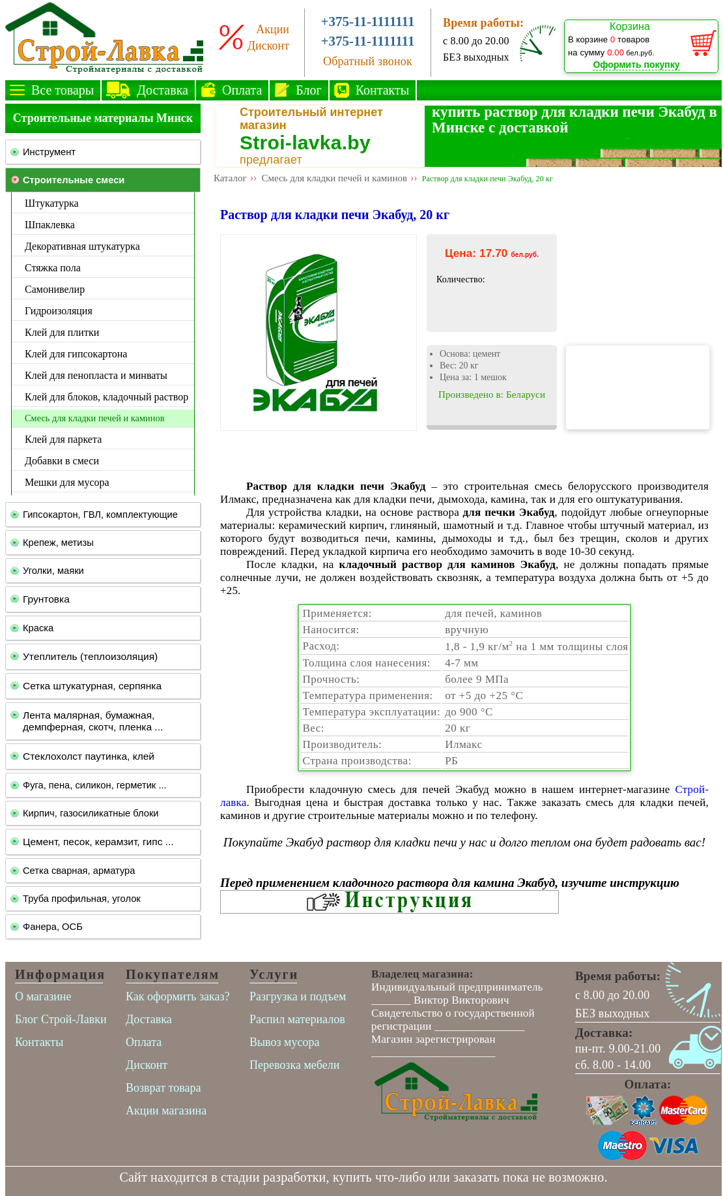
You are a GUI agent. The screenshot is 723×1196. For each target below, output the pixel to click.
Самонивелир (55, 289)
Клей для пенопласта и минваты (96, 375)
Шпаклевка (50, 224)
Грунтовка (46, 599)
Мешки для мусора (67, 482)
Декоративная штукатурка (82, 246)
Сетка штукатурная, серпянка (92, 685)
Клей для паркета (63, 439)
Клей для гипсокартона (76, 353)
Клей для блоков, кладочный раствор (106, 396)
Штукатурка (52, 203)
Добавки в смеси (62, 460)
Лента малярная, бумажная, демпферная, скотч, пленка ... (93, 721)
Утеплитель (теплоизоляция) (90, 656)
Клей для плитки (62, 332)
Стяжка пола (53, 267)
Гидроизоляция (58, 310)
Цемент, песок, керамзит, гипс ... (98, 841)
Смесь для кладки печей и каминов (95, 418)
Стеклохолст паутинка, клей (88, 756)
